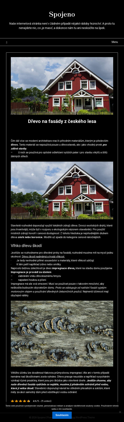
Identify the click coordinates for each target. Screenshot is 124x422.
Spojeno (62, 13)
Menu (115, 42)
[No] (120, 412)
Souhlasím (62, 415)
